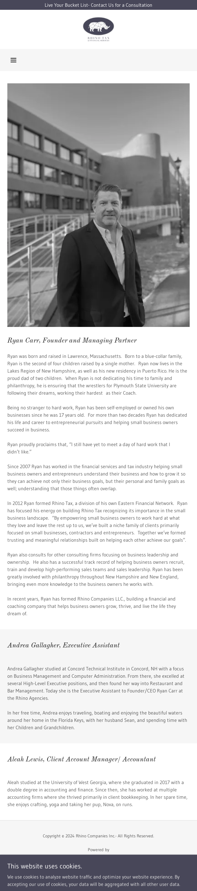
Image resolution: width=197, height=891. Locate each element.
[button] (13, 60)
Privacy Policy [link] (98, 875)
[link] (98, 29)
